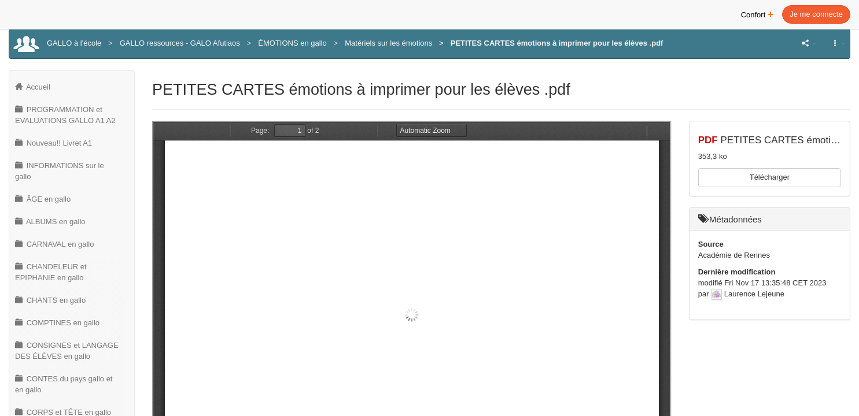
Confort (757, 14)
